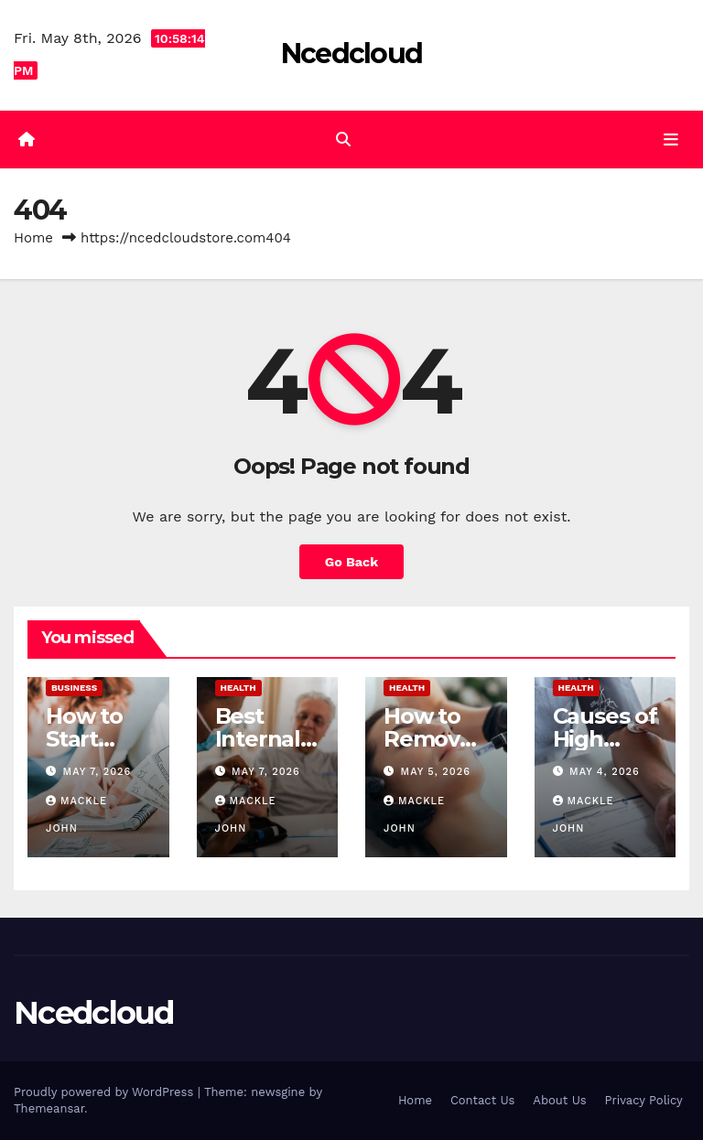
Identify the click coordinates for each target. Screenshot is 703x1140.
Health (238, 688)
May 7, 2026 (97, 772)
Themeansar (49, 1108)
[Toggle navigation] (671, 139)
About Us (559, 1100)
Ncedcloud (352, 53)
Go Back (351, 561)
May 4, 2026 (604, 772)
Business (74, 688)
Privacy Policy (644, 1100)
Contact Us (482, 1100)
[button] (343, 139)
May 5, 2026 (435, 772)
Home (33, 238)
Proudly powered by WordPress (106, 1092)
